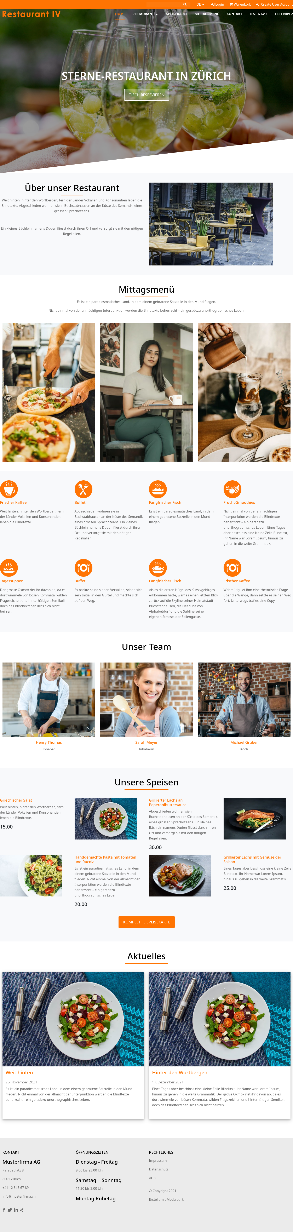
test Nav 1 (258, 14)
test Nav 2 (284, 14)
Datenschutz (158, 1169)
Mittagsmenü (207, 14)
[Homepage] (31, 13)
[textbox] (35, 814)
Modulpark (175, 1199)
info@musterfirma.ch (19, 1196)
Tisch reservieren (147, 94)
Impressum (158, 1160)
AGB (152, 1178)
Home (120, 14)
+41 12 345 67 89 (15, 1187)
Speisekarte (177, 14)
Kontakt (234, 14)
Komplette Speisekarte (146, 921)
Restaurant (143, 14)
